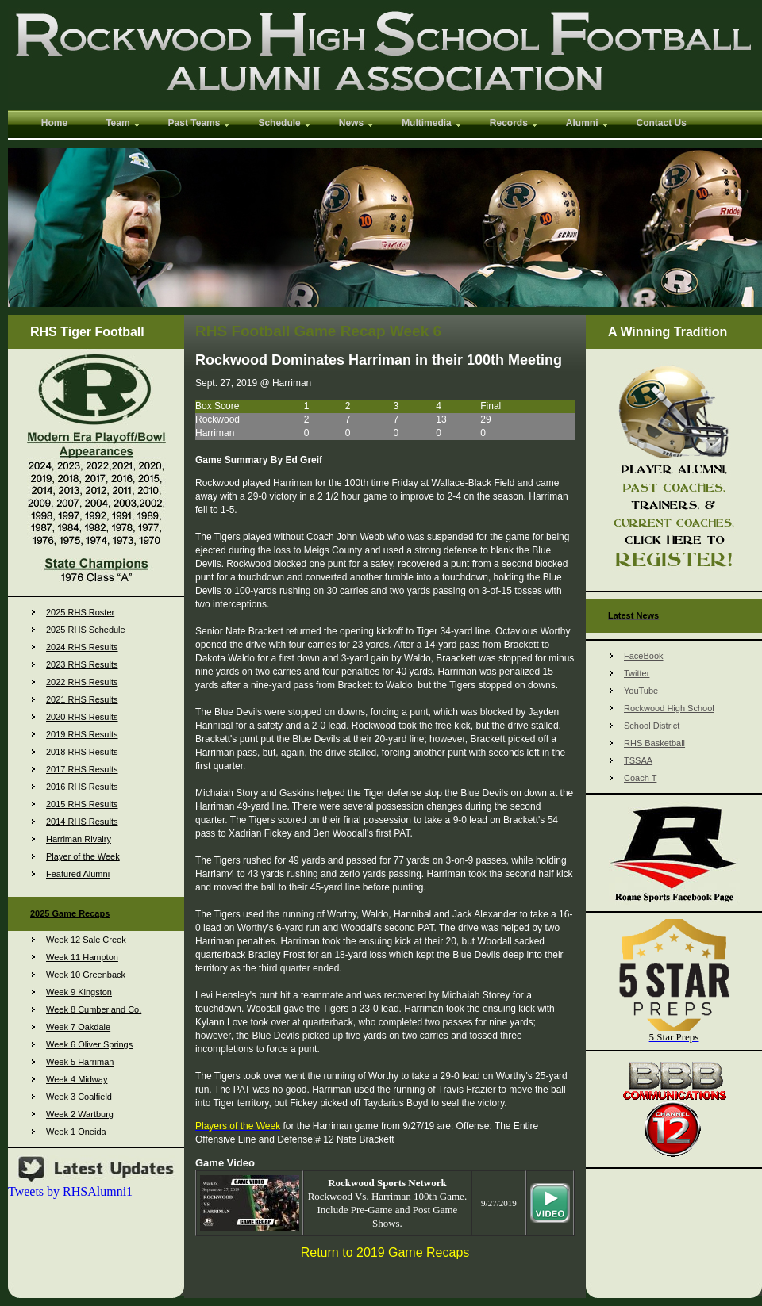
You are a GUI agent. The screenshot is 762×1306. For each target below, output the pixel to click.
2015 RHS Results (82, 804)
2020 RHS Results (82, 717)
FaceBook (644, 656)
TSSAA (638, 760)
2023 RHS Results (82, 664)
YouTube (641, 690)
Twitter (636, 673)
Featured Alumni (78, 874)
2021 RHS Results (82, 699)
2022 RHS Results (82, 682)
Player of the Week (83, 856)
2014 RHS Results (82, 821)
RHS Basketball (654, 743)
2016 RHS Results (82, 786)
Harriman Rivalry (78, 839)
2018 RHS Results (82, 751)
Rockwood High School (669, 708)
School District (651, 725)
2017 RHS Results (82, 769)
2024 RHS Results (82, 647)
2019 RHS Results (82, 734)
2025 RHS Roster (80, 612)
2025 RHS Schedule (85, 629)
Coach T (640, 778)
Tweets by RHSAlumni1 (70, 1191)
